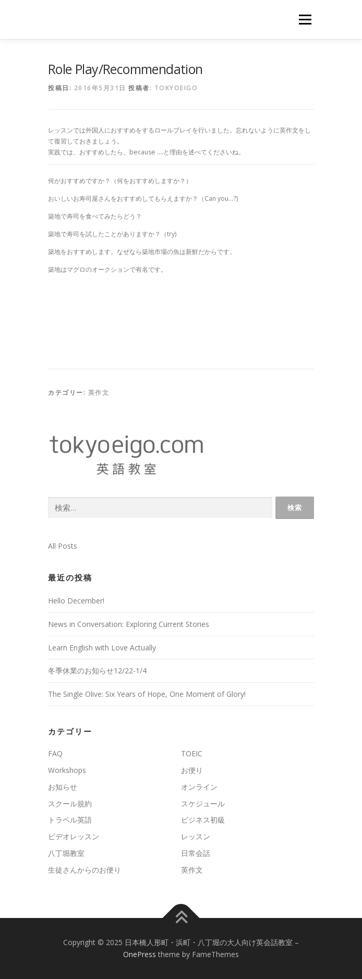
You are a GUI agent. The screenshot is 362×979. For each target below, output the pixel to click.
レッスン (195, 836)
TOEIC (191, 753)
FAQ (55, 753)
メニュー (305, 19)
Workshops (67, 770)
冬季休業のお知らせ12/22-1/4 (97, 670)
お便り (192, 770)
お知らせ (62, 787)
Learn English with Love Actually (102, 647)
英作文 (99, 392)
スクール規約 (70, 803)
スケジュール (203, 803)
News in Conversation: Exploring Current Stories (128, 624)
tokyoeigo (176, 87)
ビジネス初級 (203, 820)
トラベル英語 (70, 820)
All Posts (62, 546)
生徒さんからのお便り (84, 870)
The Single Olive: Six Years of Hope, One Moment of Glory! (147, 694)
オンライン (199, 787)
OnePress (139, 954)
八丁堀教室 (66, 853)
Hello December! (76, 601)
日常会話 (195, 853)
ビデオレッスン (73, 836)
